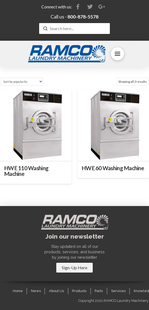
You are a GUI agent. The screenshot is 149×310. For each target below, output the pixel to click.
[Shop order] (21, 82)
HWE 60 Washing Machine (113, 168)
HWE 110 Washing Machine (26, 171)
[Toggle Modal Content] (74, 268)
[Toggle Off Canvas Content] (117, 53)
